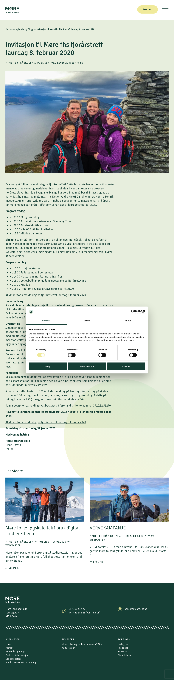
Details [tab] (87, 321)
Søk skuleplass (13, 658)
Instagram (123, 644)
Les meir (12, 568)
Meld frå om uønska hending (21, 662)
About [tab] (128, 321)
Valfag (9, 647)
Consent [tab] (46, 321)
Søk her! (148, 9)
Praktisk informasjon (17, 655)
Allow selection (87, 366)
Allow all (126, 366)
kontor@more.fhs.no (136, 609)
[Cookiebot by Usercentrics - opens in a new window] (133, 312)
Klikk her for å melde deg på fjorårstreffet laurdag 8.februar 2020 (45, 295)
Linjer (8, 644)
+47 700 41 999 (77, 609)
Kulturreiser (68, 647)
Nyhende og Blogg (24, 29)
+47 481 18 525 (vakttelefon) (84, 612)
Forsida (9, 29)
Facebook (123, 647)
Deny (47, 366)
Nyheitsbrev (124, 655)
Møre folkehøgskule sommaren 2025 (82, 644)
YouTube (122, 651)
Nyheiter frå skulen (19, 62)
